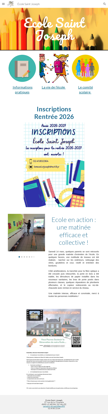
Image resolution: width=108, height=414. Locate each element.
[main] (54, 29)
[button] (3, 4)
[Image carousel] (26, 236)
